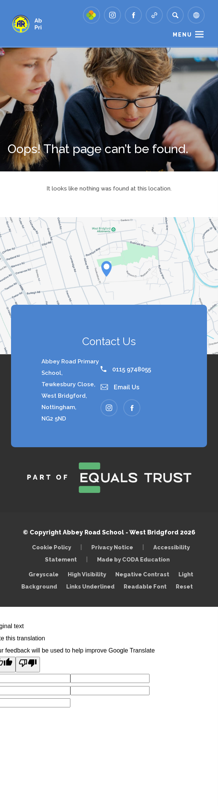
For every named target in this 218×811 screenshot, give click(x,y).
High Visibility (87, 574)
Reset (184, 586)
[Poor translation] (28, 664)
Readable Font (145, 586)
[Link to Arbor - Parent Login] (91, 15)
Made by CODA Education (135, 559)
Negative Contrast (142, 574)
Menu (182, 35)
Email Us (119, 387)
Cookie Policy (51, 547)
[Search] (175, 15)
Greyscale (44, 574)
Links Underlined (90, 586)
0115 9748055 (125, 369)
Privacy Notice (112, 547)
